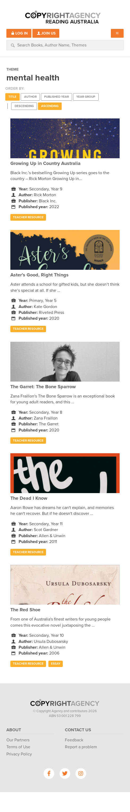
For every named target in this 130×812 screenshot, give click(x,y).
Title (12, 97)
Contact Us (78, 730)
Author (30, 97)
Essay (55, 663)
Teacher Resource (28, 217)
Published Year (56, 97)
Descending (24, 106)
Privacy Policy (19, 754)
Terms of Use (18, 747)
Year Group (85, 97)
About (13, 730)
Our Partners (18, 740)
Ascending (49, 106)
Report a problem (81, 747)
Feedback (74, 740)
